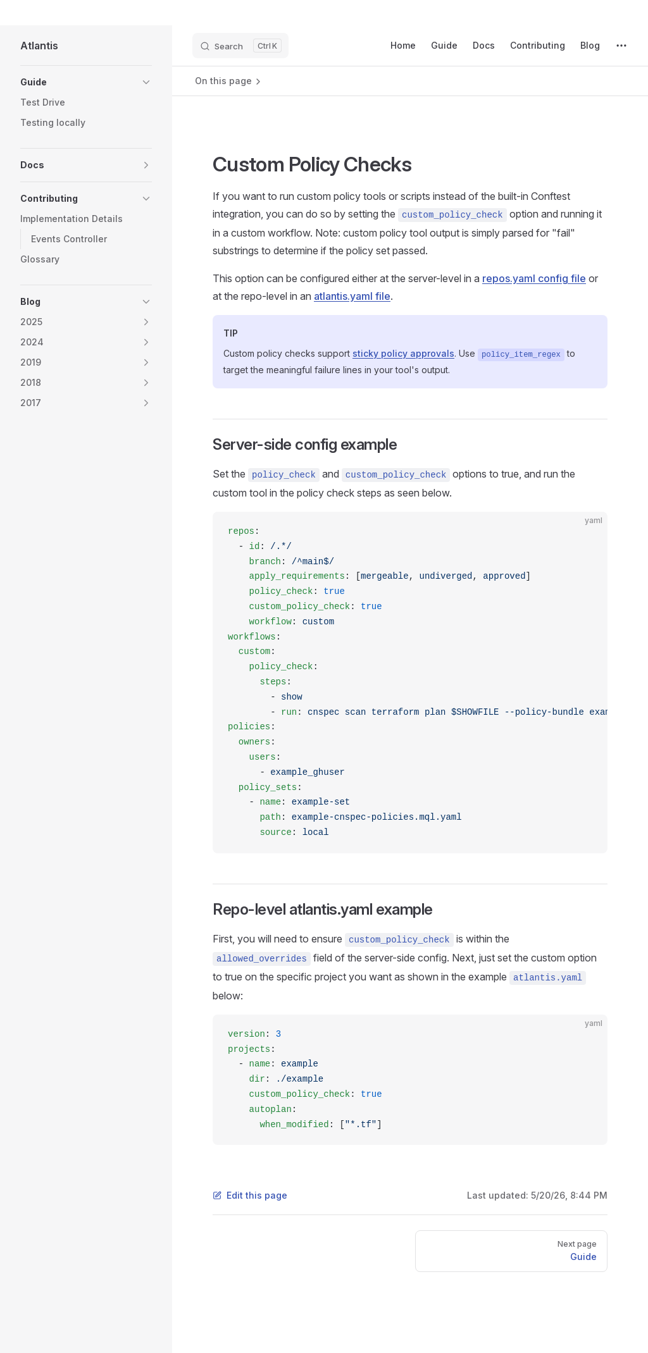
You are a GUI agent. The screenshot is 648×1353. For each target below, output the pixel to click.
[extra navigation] (621, 45)
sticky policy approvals (403, 353)
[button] (146, 82)
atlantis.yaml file (352, 296)
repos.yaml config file (534, 278)
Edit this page (250, 1195)
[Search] (240, 45)
